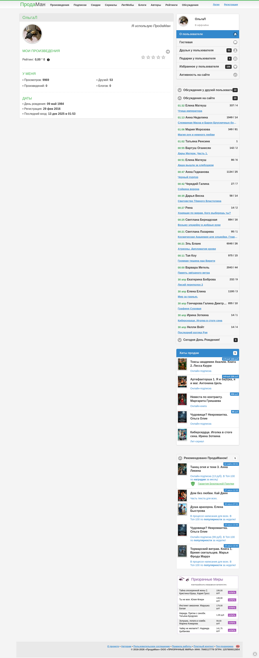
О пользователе (191, 34)
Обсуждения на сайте (211, 99)
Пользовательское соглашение (151, 647)
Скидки (95, 4)
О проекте (113, 647)
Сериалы (111, 4)
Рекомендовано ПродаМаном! (211, 459)
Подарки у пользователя (205, 59)
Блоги (142, 4)
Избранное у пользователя (205, 67)
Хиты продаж (208, 354)
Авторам (126, 647)
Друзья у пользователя (205, 51)
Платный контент (204, 647)
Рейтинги (172, 4)
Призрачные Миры (208, 582)
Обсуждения (190, 4)
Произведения (59, 4)
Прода (32, 4)
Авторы (156, 4)
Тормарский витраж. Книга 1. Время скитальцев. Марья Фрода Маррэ (211, 553)
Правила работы (181, 647)
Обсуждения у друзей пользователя (211, 91)
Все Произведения (167, 52)
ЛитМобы (127, 4)
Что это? (48, 60)
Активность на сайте (194, 75)
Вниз (255, 654)
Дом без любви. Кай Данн (209, 493)
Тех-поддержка (224, 647)
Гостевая (186, 43)
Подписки (80, 4)
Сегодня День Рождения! (211, 341)
